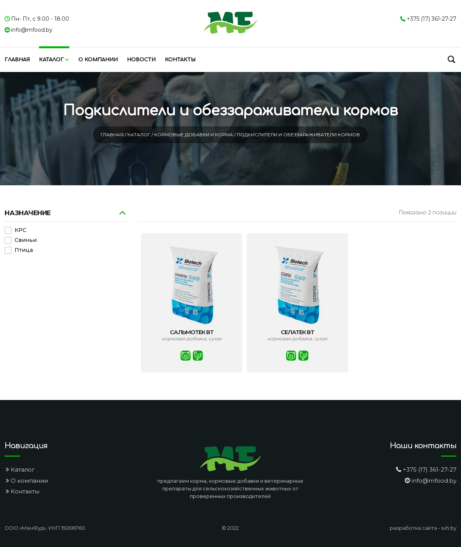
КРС (20, 230)
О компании (98, 59)
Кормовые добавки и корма (194, 134)
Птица (24, 250)
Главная (17, 59)
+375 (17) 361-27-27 (431, 18)
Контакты (180, 59)
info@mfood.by (31, 29)
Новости (141, 59)
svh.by (448, 528)
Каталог (51, 59)
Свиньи (26, 240)
